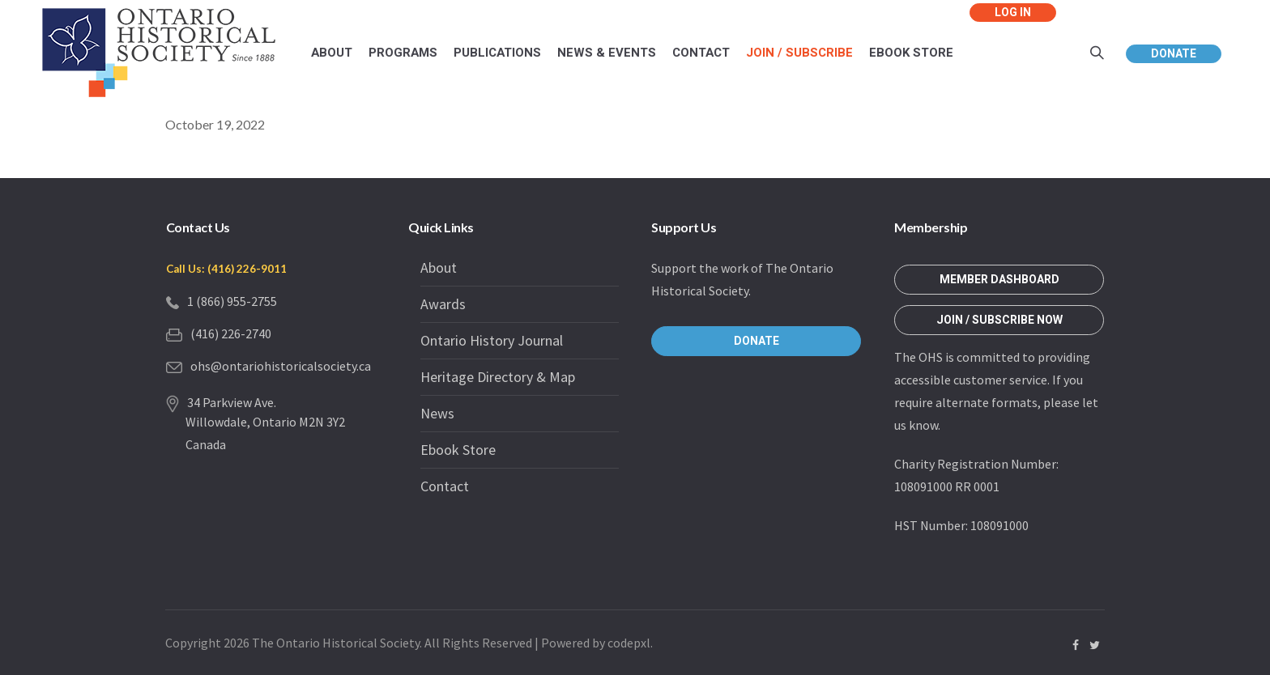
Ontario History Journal (491, 340)
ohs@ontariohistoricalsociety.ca (280, 366)
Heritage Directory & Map (497, 376)
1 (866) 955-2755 (232, 301)
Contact (444, 486)
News (437, 413)
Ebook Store (458, 449)
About (438, 267)
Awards (443, 304)
